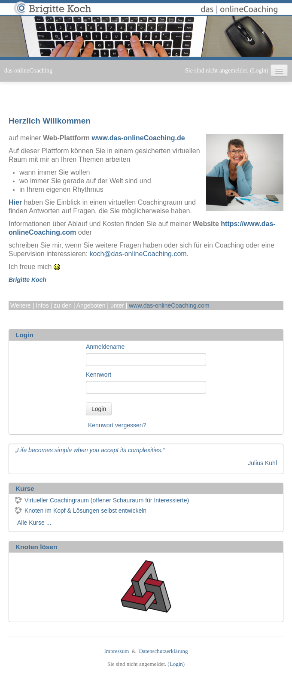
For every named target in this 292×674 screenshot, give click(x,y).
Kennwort (98, 374)
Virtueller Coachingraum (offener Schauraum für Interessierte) (102, 500)
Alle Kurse (31, 522)
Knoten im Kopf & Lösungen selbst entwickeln (80, 510)
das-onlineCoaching (28, 70)
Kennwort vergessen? (117, 425)
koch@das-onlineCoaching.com (138, 253)
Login (259, 70)
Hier (15, 202)
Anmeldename (105, 346)
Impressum (116, 651)
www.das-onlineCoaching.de (138, 138)
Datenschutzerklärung (163, 651)
